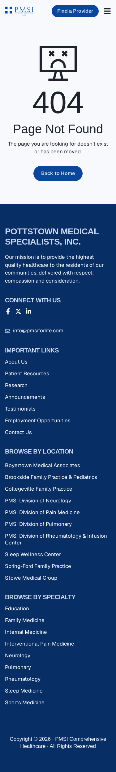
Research (16, 385)
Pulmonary (18, 667)
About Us (16, 361)
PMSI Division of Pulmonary (38, 524)
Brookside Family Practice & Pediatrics (51, 477)
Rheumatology (23, 679)
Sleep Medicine (24, 690)
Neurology (17, 655)
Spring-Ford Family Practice (38, 566)
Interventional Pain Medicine (39, 643)
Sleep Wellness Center (33, 554)
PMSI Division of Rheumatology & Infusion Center (56, 539)
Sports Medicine (25, 702)
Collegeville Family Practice (38, 488)
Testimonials (20, 408)
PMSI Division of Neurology (38, 500)
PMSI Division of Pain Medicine (42, 512)
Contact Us (18, 432)
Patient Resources (27, 373)
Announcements (25, 397)
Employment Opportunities (38, 420)
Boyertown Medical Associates (42, 465)
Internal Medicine (26, 632)
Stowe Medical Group (31, 577)
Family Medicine (25, 620)
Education (17, 608)
